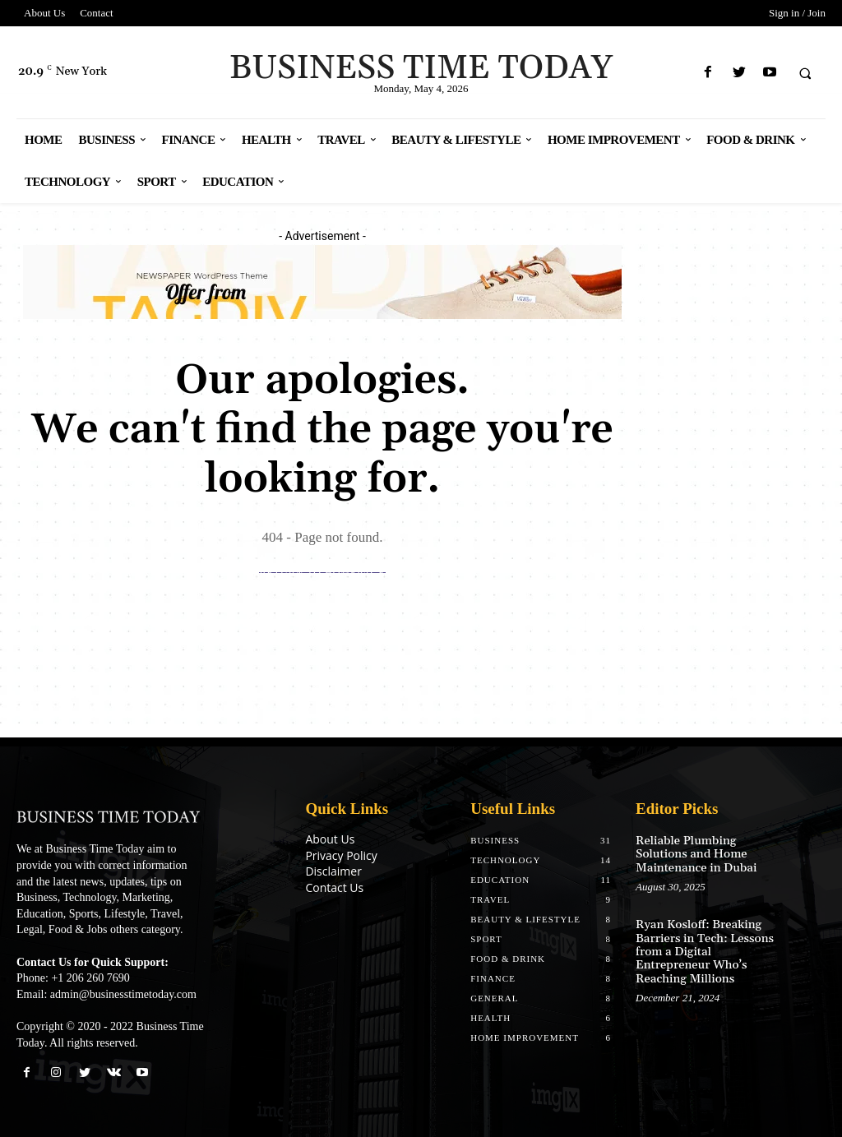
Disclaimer (333, 871)
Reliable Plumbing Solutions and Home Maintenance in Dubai (694, 853)
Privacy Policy (341, 855)
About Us (329, 839)
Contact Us (334, 887)
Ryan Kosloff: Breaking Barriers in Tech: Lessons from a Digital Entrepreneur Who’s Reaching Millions (702, 947)
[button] (805, 73)
